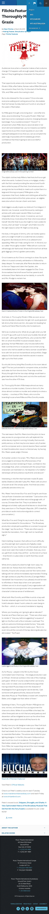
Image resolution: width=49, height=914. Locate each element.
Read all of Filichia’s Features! (13, 779)
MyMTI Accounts (29, 3)
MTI (31, 15)
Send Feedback (41, 908)
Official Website (17, 785)
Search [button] (40, 3)
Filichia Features (12, 34)
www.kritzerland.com (12, 796)
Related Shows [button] (8, 833)
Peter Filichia (8, 29)
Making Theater (8, 31)
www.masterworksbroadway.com (17, 793)
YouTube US (27, 908)
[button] (34, 3)
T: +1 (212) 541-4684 (24, 849)
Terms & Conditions (16, 903)
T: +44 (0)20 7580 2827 (24, 868)
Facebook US (18, 908)
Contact (35, 903)
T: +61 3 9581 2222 (24, 891)
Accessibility (43, 903)
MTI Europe (35, 19)
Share (10, 818)
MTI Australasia (37, 23)
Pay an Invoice (33, 28)
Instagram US (32, 908)
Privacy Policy (27, 903)
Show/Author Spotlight (23, 31)
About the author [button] (10, 828)
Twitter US (23, 908)
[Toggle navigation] (2, 2)
